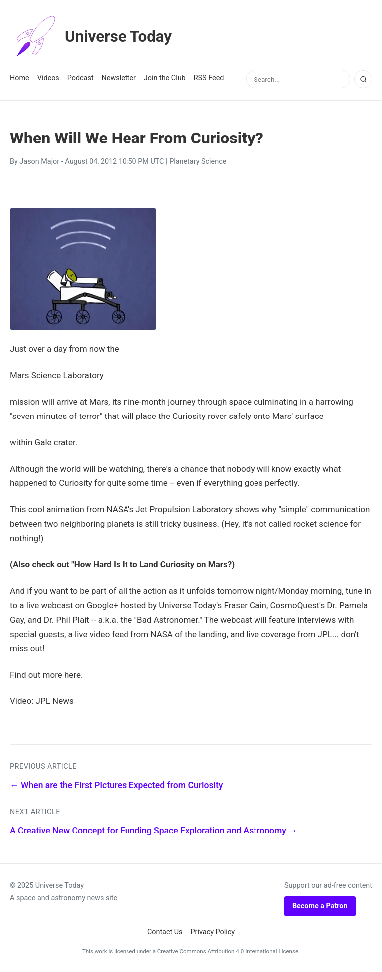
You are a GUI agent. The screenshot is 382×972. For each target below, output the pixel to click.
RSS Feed (209, 78)
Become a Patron (320, 906)
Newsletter (119, 78)
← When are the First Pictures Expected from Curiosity (116, 785)
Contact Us (165, 932)
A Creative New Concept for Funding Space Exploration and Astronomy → (153, 830)
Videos (48, 78)
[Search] (363, 79)
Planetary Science (197, 161)
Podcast (80, 78)
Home (19, 78)
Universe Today (92, 37)
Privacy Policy (213, 932)
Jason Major (39, 161)
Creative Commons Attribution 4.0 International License (227, 951)
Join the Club (165, 78)
